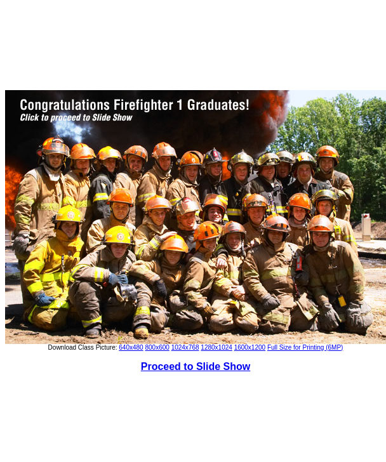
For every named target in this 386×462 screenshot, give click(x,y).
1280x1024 (216, 347)
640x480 (131, 347)
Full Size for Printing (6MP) (305, 347)
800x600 (157, 347)
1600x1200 (250, 347)
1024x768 (185, 347)
